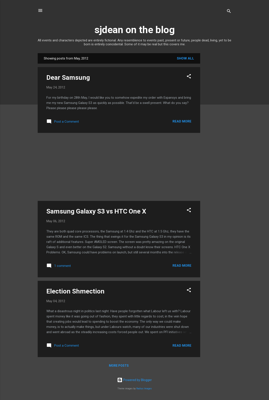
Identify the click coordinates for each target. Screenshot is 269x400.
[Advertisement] (218, 118)
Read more (182, 121)
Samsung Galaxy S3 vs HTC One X (96, 211)
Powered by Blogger (134, 380)
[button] (188, 77)
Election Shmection (75, 291)
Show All (185, 58)
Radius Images (144, 388)
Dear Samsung (68, 77)
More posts (119, 365)
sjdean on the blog (135, 30)
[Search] (229, 12)
